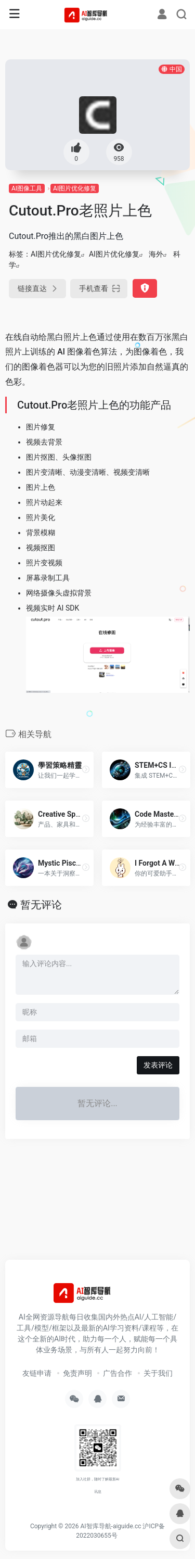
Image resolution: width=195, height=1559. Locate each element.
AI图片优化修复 (74, 188)
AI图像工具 (26, 188)
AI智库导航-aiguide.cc (110, 1526)
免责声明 (77, 1373)
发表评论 (158, 1065)
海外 (156, 254)
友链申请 (36, 1373)
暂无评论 (41, 904)
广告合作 (117, 1373)
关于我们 (158, 1373)
